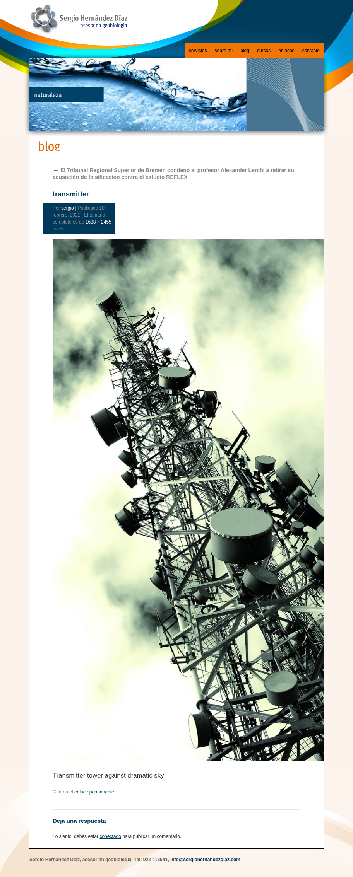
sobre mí (224, 50)
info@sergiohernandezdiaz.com (205, 859)
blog (244, 50)
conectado (110, 836)
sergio (67, 208)
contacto (311, 50)
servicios (198, 50)
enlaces (286, 50)
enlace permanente (94, 792)
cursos (264, 50)
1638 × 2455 (98, 222)
